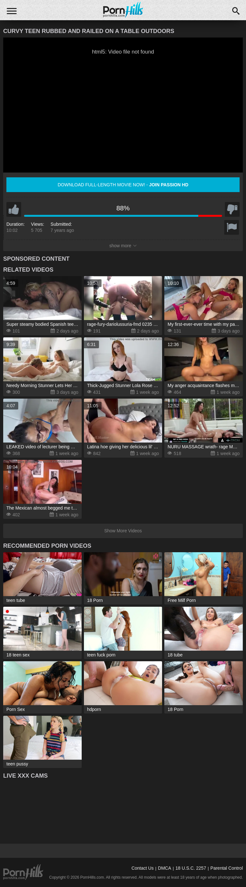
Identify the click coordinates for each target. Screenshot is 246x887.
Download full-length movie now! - (123, 184)
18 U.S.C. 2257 (191, 868)
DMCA (164, 868)
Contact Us (142, 868)
